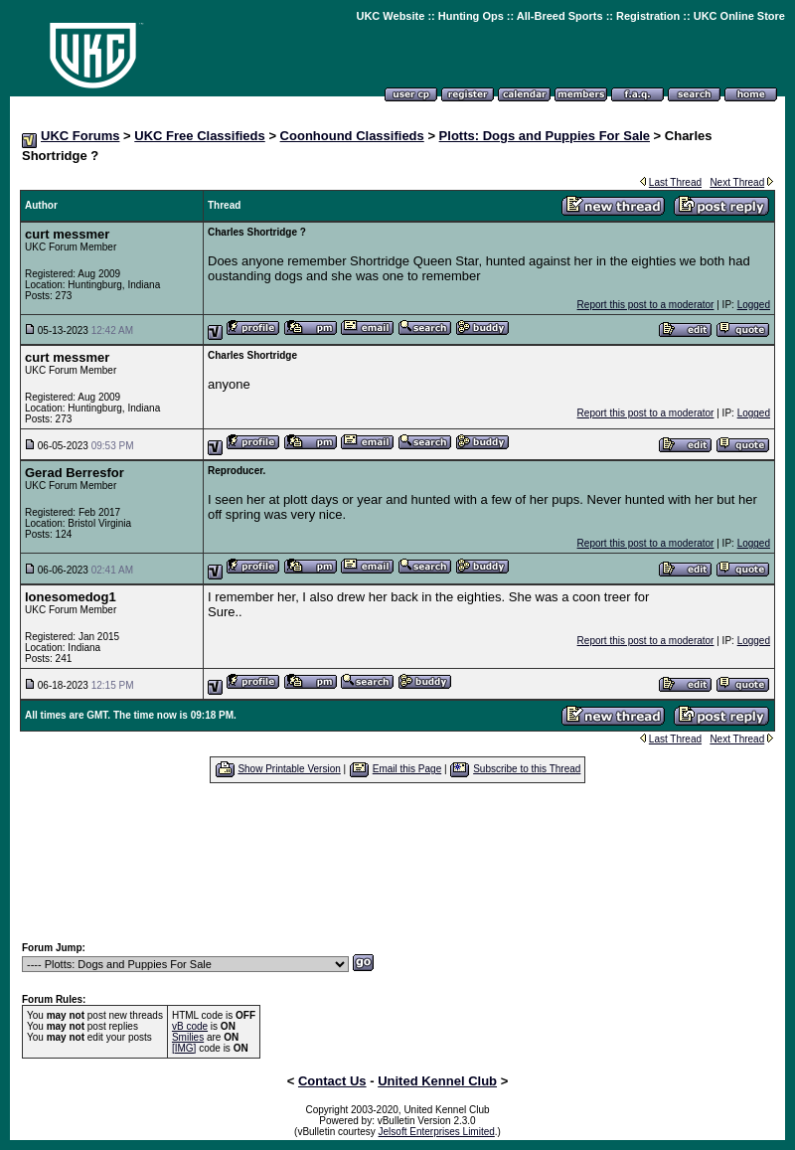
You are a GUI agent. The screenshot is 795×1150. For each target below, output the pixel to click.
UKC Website (390, 16)
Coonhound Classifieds (352, 135)
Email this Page (407, 768)
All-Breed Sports (560, 16)
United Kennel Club (437, 1080)
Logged (753, 304)
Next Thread (737, 182)
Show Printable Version (289, 768)
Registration (648, 16)
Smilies (188, 1037)
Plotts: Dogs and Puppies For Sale (544, 135)
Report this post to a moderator (646, 304)
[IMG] (184, 1048)
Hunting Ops (471, 16)
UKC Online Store (739, 16)
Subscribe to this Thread (526, 768)
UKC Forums (80, 135)
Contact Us (332, 1080)
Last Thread (675, 182)
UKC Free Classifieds (199, 135)
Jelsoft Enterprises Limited (437, 1131)
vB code (190, 1026)
